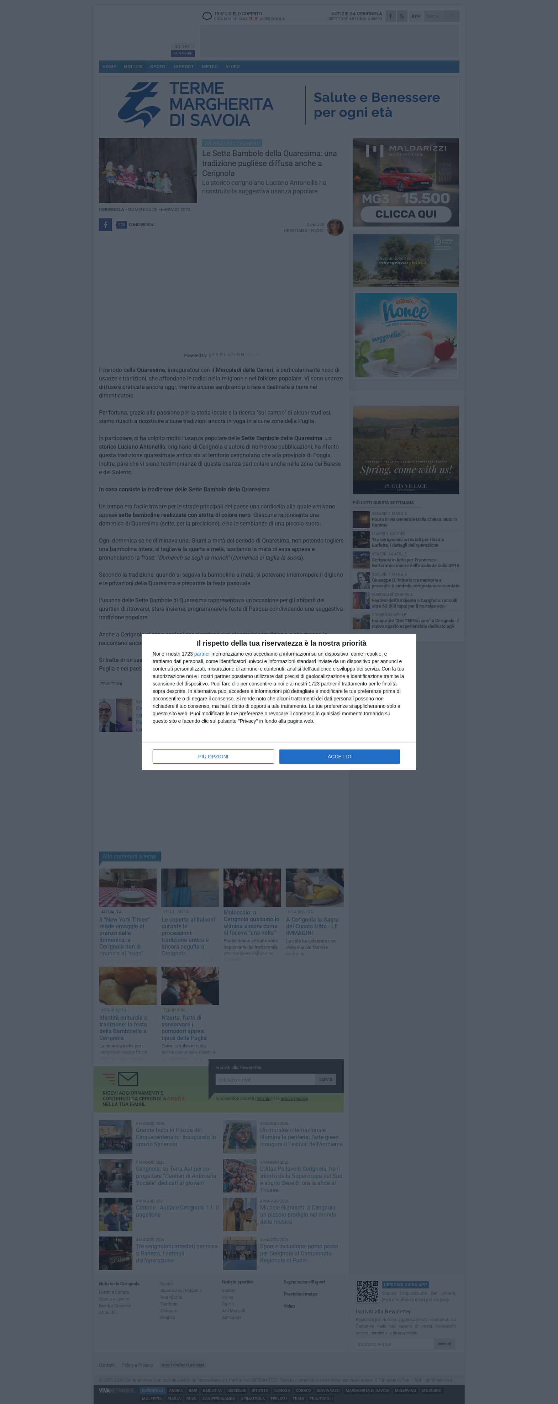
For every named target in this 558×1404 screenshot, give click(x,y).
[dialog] (279, 702)
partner (202, 653)
